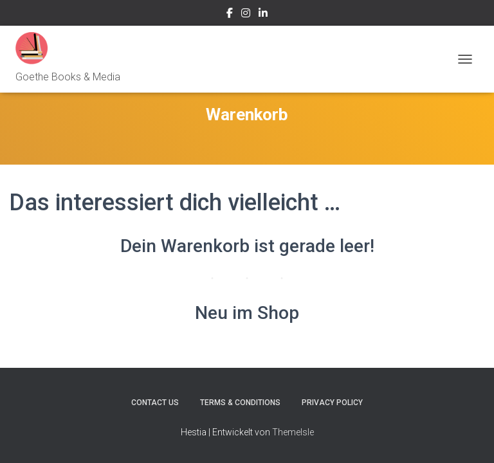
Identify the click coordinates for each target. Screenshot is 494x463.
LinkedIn (263, 15)
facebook (229, 15)
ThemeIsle (293, 432)
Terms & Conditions (240, 402)
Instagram (245, 15)
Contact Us (155, 402)
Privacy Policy (332, 402)
